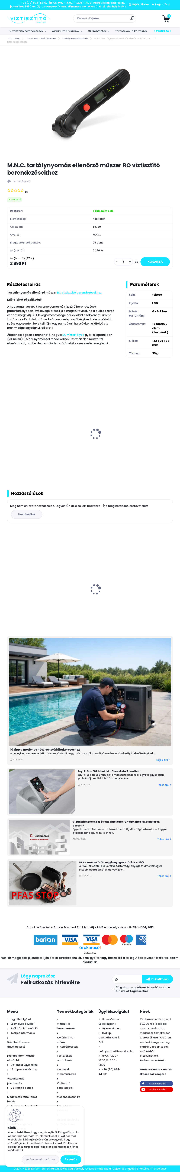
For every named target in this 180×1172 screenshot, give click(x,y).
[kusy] (123, 262)
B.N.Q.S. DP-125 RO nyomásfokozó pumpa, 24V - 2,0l (88, 594)
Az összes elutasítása (40, 1159)
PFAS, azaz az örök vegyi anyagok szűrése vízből (111, 862)
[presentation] (9, 430)
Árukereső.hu (90, 953)
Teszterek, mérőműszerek (41, 38)
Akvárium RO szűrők (65, 31)
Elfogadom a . (143, 989)
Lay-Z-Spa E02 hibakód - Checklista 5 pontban (109, 771)
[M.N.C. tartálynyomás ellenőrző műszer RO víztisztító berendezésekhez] (90, 104)
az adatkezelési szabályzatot (149, 987)
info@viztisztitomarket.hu (116, 1051)
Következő (161, 31)
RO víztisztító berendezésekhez (79, 293)
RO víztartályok (73, 335)
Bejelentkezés (140, 4)
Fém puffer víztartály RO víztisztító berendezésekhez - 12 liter (34, 437)
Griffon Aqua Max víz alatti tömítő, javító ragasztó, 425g (33, 592)
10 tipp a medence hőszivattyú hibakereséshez (45, 750)
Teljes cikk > (163, 760)
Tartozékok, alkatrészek (131, 31)
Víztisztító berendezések (26, 31)
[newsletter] (157, 979)
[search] (132, 19)
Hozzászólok (26, 514)
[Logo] (28, 18)
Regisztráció (162, 4)
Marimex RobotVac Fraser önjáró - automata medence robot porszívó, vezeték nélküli (145, 592)
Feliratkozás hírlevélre (50, 982)
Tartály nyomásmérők (75, 38)
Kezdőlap (14, 38)
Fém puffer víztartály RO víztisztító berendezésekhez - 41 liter (146, 437)
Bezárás (71, 1159)
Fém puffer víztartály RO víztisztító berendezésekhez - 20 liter (90, 437)
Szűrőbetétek (97, 31)
